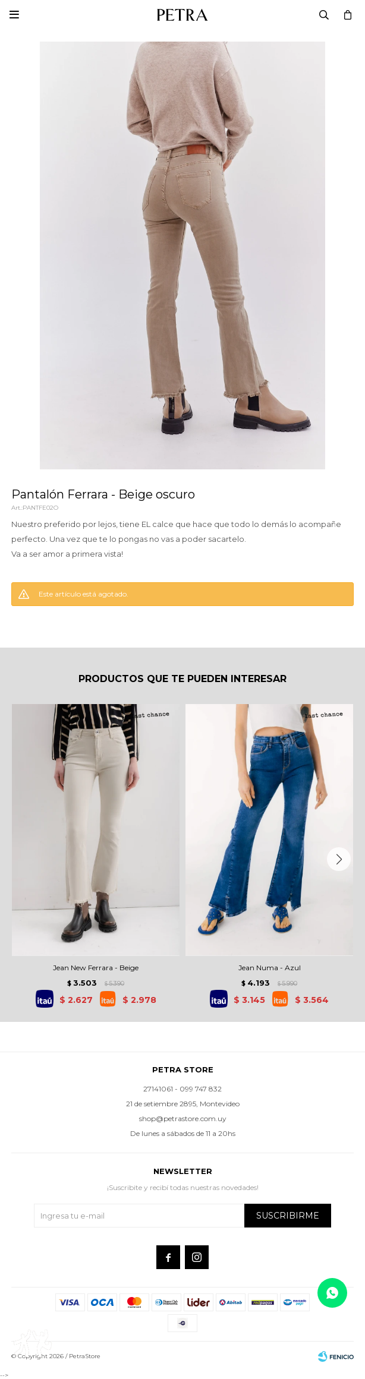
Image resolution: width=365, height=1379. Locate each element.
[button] (339, 859)
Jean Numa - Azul (269, 967)
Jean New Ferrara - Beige (96, 967)
